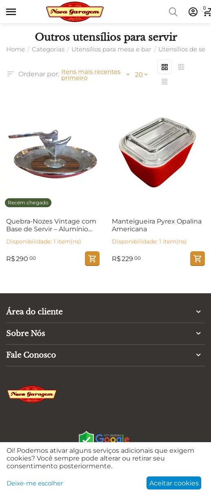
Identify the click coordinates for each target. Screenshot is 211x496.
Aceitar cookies (174, 483)
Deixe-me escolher (35, 483)
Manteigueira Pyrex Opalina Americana (157, 225)
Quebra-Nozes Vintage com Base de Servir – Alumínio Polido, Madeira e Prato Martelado (51, 225)
